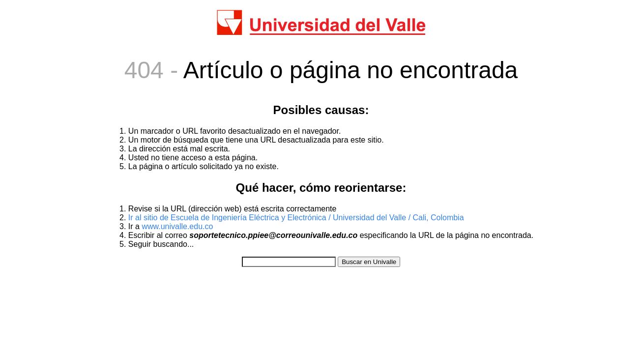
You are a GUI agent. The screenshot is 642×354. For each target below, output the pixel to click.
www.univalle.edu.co (177, 226)
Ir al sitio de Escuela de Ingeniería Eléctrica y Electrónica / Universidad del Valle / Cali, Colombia (296, 217)
